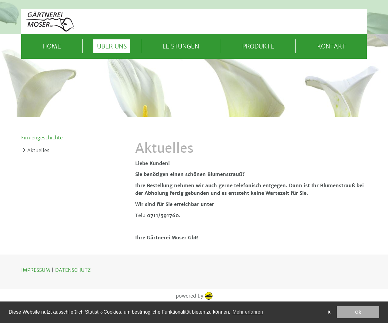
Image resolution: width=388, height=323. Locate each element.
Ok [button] (358, 312)
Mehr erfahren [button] (247, 312)
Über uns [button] (112, 46)
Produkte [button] (258, 46)
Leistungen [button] (180, 46)
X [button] (329, 312)
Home (51, 46)
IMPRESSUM (36, 270)
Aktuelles (38, 150)
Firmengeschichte (42, 138)
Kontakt (331, 46)
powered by (194, 296)
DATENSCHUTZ (73, 270)
